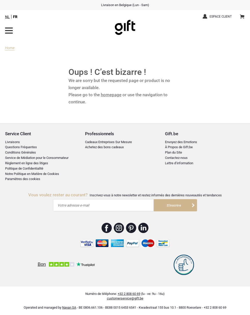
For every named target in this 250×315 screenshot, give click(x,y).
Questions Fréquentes (21, 147)
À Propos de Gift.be (179, 147)
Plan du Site (173, 152)
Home (10, 48)
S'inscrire (174, 205)
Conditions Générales (20, 152)
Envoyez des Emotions (181, 142)
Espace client (221, 16)
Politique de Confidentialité (24, 168)
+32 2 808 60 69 (129, 294)
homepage (111, 94)
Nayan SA (69, 307)
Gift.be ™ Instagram (119, 228)
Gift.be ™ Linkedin (143, 228)
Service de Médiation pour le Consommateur (36, 158)
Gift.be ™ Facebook (107, 228)
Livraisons (12, 142)
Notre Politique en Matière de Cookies (32, 174)
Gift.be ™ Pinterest (131, 228)
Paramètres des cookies (22, 179)
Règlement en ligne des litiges (26, 163)
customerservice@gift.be (125, 298)
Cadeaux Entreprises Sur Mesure (108, 142)
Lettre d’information (179, 163)
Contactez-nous (176, 158)
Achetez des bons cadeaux (104, 147)
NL (7, 17)
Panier (244, 14)
